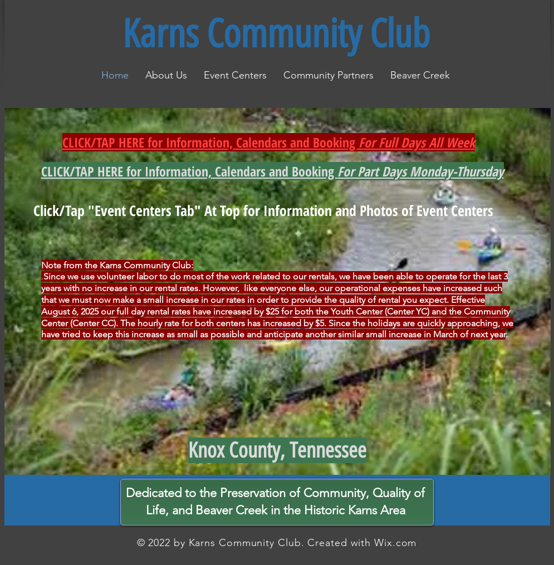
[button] (235, 75)
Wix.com (395, 543)
